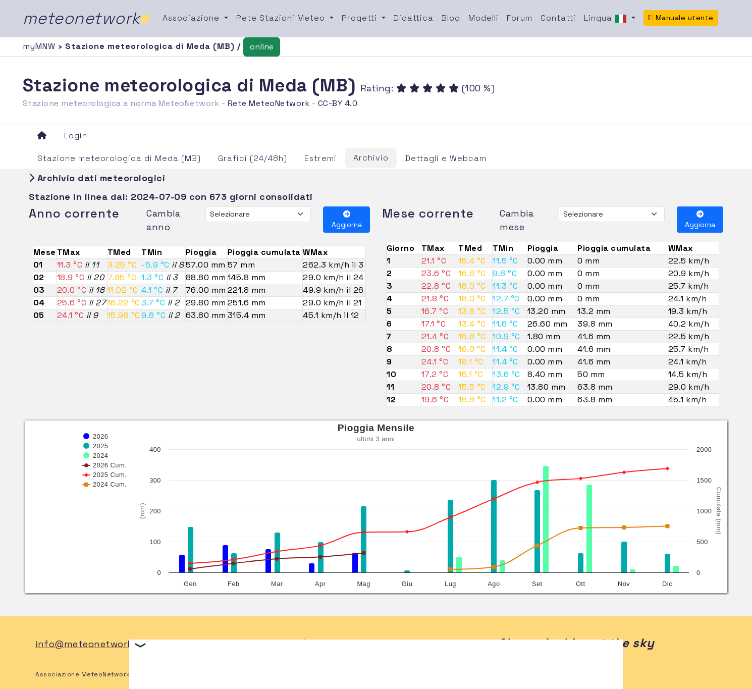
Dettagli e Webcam (446, 158)
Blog (451, 18)
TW (340, 644)
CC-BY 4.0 (338, 103)
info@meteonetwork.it (88, 644)
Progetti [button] (361, 18)
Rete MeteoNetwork (269, 103)
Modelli (483, 18)
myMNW (40, 46)
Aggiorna (347, 219)
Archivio (371, 157)
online (262, 46)
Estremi (320, 158)
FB (317, 644)
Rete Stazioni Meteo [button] (282, 18)
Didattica (414, 18)
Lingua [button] (606, 19)
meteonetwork (86, 18)
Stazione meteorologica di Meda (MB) (119, 158)
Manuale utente (681, 17)
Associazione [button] (192, 18)
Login (75, 135)
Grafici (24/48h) (252, 158)
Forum (519, 18)
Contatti (558, 18)
